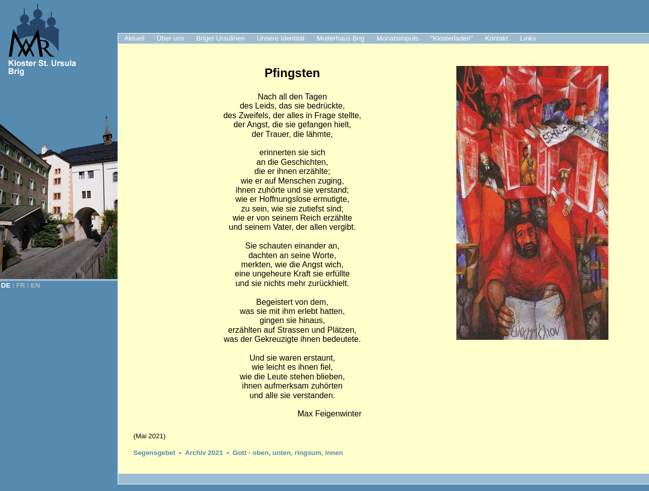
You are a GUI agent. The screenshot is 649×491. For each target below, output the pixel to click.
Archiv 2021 (204, 453)
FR (20, 285)
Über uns (170, 38)
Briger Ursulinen (220, 38)
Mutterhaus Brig (341, 38)
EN (36, 285)
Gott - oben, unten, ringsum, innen (288, 453)
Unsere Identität (281, 38)
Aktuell (134, 38)
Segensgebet (154, 453)
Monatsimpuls (397, 38)
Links (528, 38)
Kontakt (496, 38)
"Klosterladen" (451, 38)
